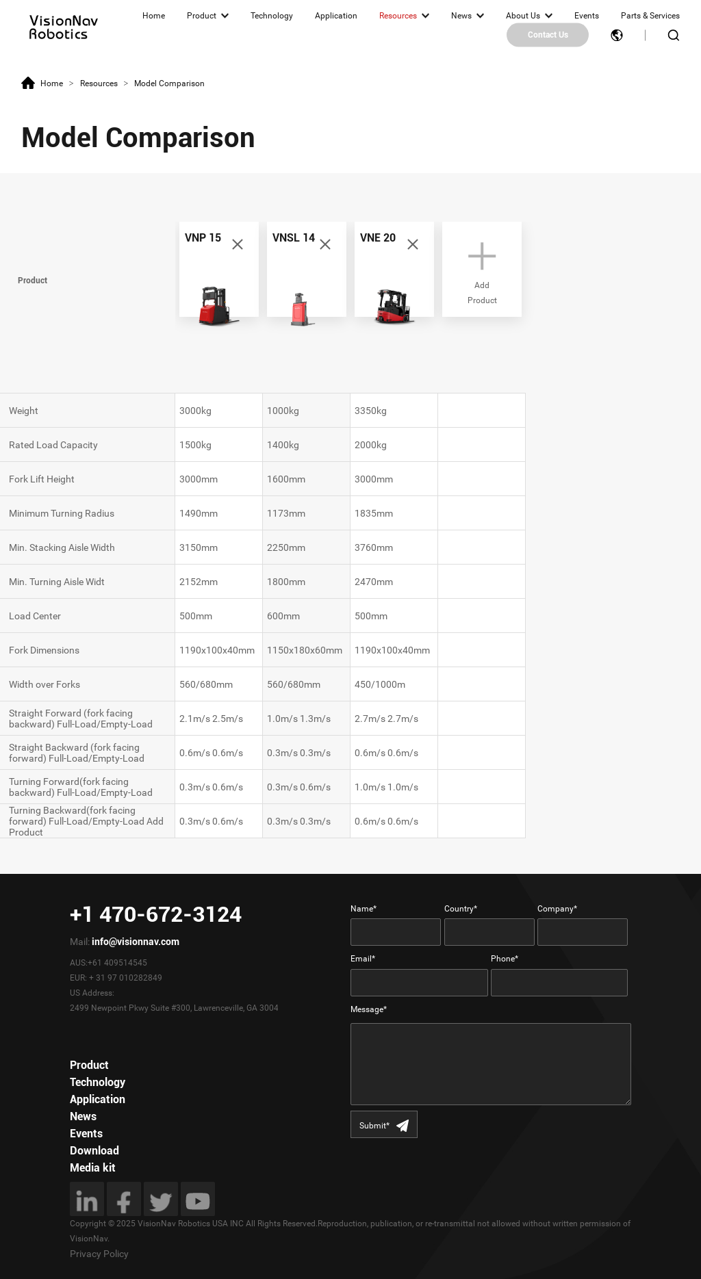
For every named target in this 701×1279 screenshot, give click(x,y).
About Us (523, 16)
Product (201, 16)
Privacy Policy (99, 1253)
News (461, 16)
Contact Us (548, 35)
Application (336, 16)
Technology (272, 16)
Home (153, 16)
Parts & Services (650, 16)
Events (586, 16)
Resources (398, 16)
